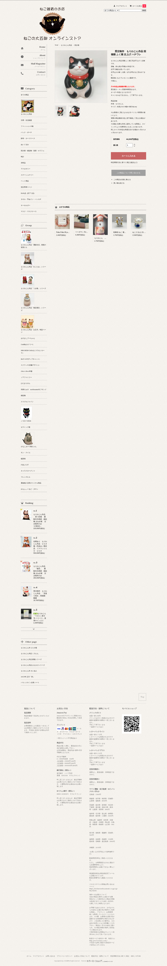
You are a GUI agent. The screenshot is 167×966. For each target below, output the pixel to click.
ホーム (29, 956)
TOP (56, 45)
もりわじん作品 (66, 45)
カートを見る (139, 6)
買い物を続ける (119, 183)
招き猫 (76, 45)
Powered (97, 961)
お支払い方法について (82, 956)
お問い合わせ (50, 956)
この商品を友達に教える (122, 179)
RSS (132, 956)
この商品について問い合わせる (128, 173)
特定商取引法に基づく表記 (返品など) (124, 162)
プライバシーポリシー (64, 956)
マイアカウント (121, 6)
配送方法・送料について (100, 956)
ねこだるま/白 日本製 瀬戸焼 (144, 232)
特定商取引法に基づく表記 (119, 956)
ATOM (138, 956)
